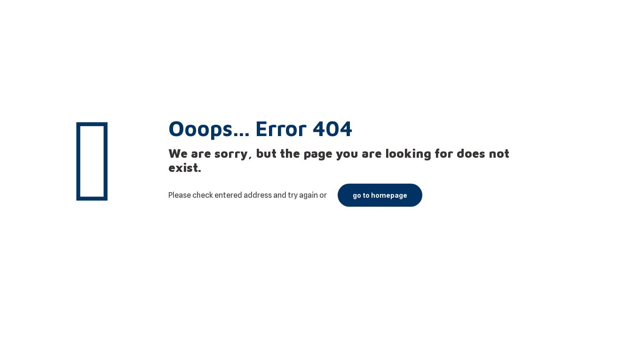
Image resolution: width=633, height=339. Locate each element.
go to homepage (380, 195)
